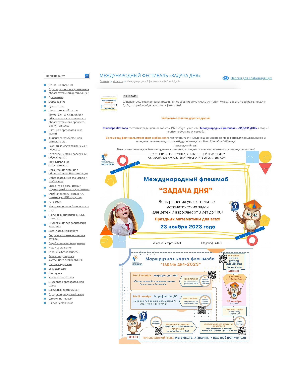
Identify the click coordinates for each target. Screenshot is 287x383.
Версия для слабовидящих (251, 78)
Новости (118, 81)
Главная (104, 81)
